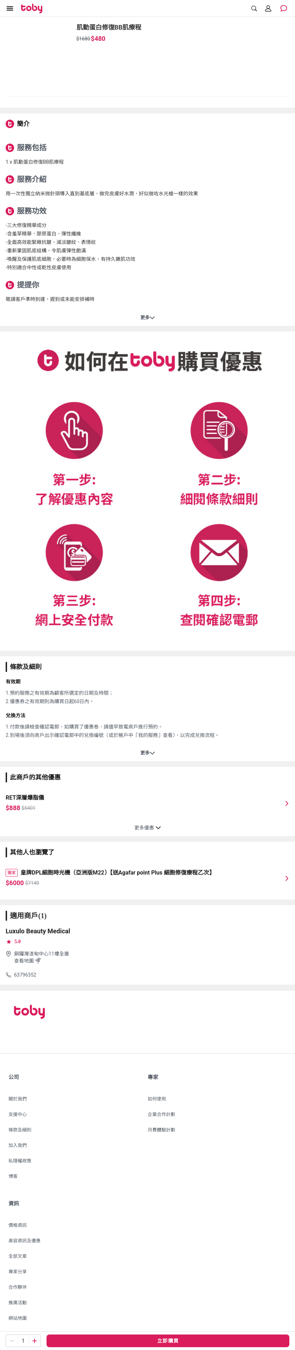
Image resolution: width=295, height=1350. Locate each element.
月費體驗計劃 (161, 1130)
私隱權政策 (19, 1160)
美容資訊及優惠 (24, 1240)
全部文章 (17, 1256)
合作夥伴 (17, 1287)
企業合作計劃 (161, 1114)
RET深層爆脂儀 (25, 797)
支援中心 (17, 1114)
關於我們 (17, 1099)
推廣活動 (17, 1302)
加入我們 (17, 1145)
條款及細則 (19, 1130)
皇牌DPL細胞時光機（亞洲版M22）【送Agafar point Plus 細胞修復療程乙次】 (117, 872)
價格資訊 (17, 1225)
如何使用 (157, 1099)
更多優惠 (147, 828)
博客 (13, 1176)
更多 (147, 317)
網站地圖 (17, 1318)
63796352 (25, 975)
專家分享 (17, 1271)
